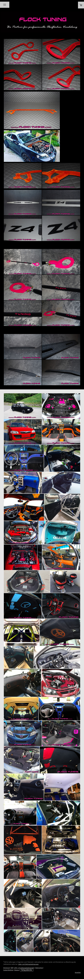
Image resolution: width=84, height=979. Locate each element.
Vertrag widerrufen (26, 970)
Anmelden (78, 972)
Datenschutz (39, 968)
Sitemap (16, 970)
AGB (12, 968)
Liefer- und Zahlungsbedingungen (28, 964)
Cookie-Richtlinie (8, 970)
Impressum (6, 968)
